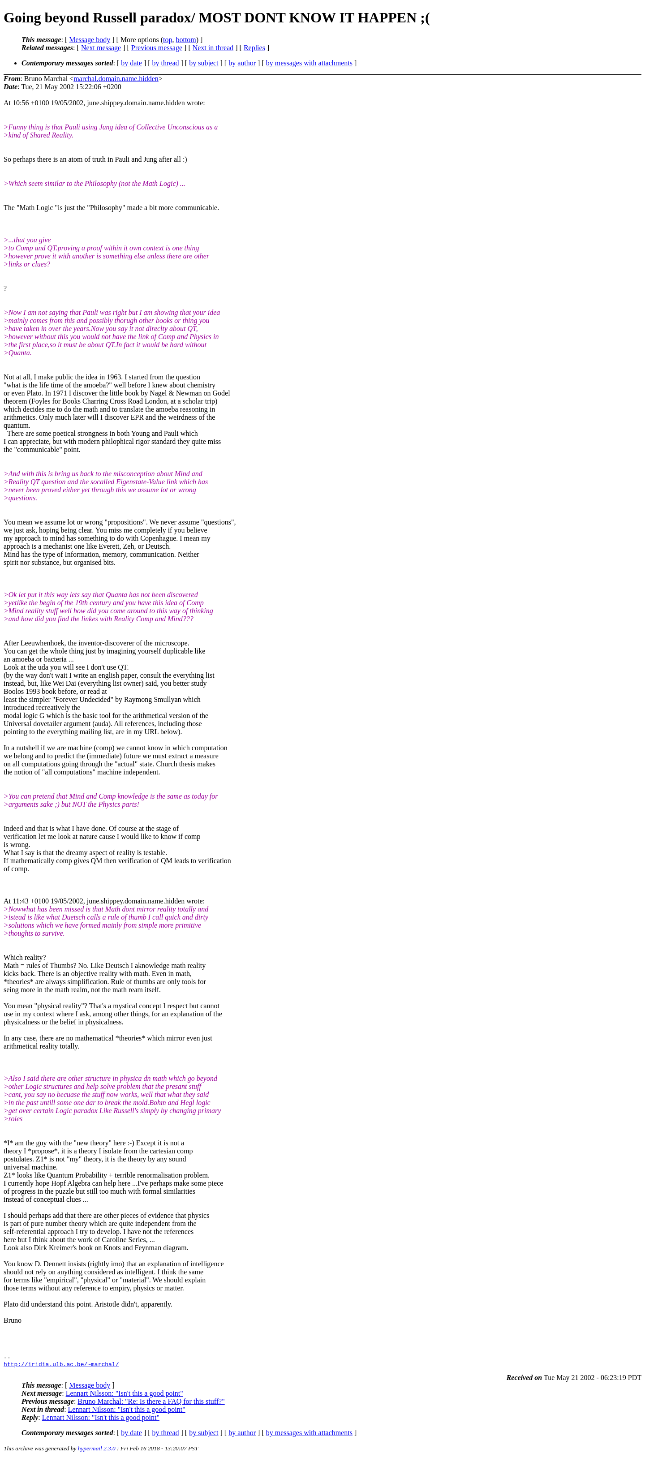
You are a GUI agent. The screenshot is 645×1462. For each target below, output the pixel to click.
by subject (203, 63)
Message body (89, 39)
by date (131, 63)
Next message (101, 48)
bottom (186, 39)
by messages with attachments (309, 63)
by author (242, 63)
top (167, 39)
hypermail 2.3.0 (97, 1451)
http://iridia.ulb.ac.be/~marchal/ (61, 1367)
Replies (254, 48)
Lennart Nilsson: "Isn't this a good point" (124, 1396)
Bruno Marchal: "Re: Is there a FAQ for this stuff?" (150, 1404)
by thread (165, 63)
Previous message (156, 48)
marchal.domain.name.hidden (116, 78)
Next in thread (213, 48)
